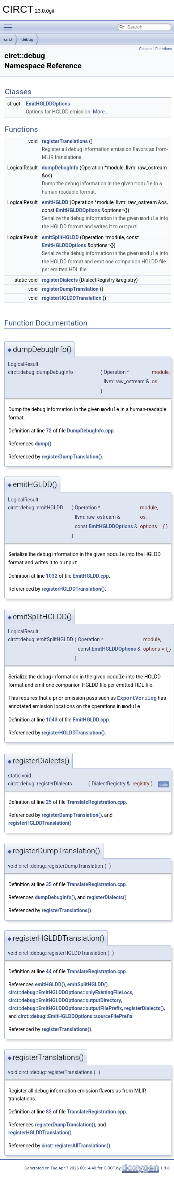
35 (49, 881)
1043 (52, 716)
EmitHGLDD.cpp (91, 573)
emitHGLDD (55, 202)
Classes (145, 49)
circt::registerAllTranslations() (76, 1142)
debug (27, 39)
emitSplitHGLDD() (87, 981)
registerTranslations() (66, 907)
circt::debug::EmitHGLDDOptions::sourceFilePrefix (75, 1013)
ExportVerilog (137, 694)
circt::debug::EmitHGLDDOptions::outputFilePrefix (65, 1005)
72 (49, 429)
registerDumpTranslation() (72, 455)
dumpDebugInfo (60, 168)
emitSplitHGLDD (60, 236)
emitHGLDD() (50, 981)
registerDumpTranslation (70, 287)
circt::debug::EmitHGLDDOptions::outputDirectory (64, 997)
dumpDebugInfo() (55, 894)
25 (49, 798)
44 (49, 968)
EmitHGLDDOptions (48, 104)
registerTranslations (65, 141)
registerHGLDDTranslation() (73, 586)
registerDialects (60, 278)
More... (101, 112)
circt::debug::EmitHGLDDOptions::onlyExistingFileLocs (70, 989)
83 (49, 1108)
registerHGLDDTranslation (72, 296)
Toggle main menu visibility (10, 24)
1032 (52, 573)
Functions (163, 49)
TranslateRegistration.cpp (96, 798)
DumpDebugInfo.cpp (90, 429)
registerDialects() (106, 894)
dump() (43, 442)
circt (8, 39)
